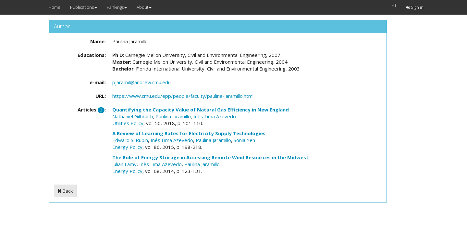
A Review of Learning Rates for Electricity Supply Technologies (188, 133)
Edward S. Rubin (130, 140)
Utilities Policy (127, 123)
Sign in (415, 7)
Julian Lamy (124, 164)
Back (65, 191)
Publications (83, 7)
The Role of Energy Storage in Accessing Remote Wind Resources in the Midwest (210, 157)
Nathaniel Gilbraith (132, 116)
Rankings (117, 7)
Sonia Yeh (244, 140)
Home (54, 7)
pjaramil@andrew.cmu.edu (141, 82)
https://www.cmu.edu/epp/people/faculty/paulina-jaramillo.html (182, 96)
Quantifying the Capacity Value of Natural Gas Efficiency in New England (200, 109)
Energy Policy (127, 147)
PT (394, 5)
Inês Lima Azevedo (214, 116)
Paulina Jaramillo (173, 116)
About (144, 7)
